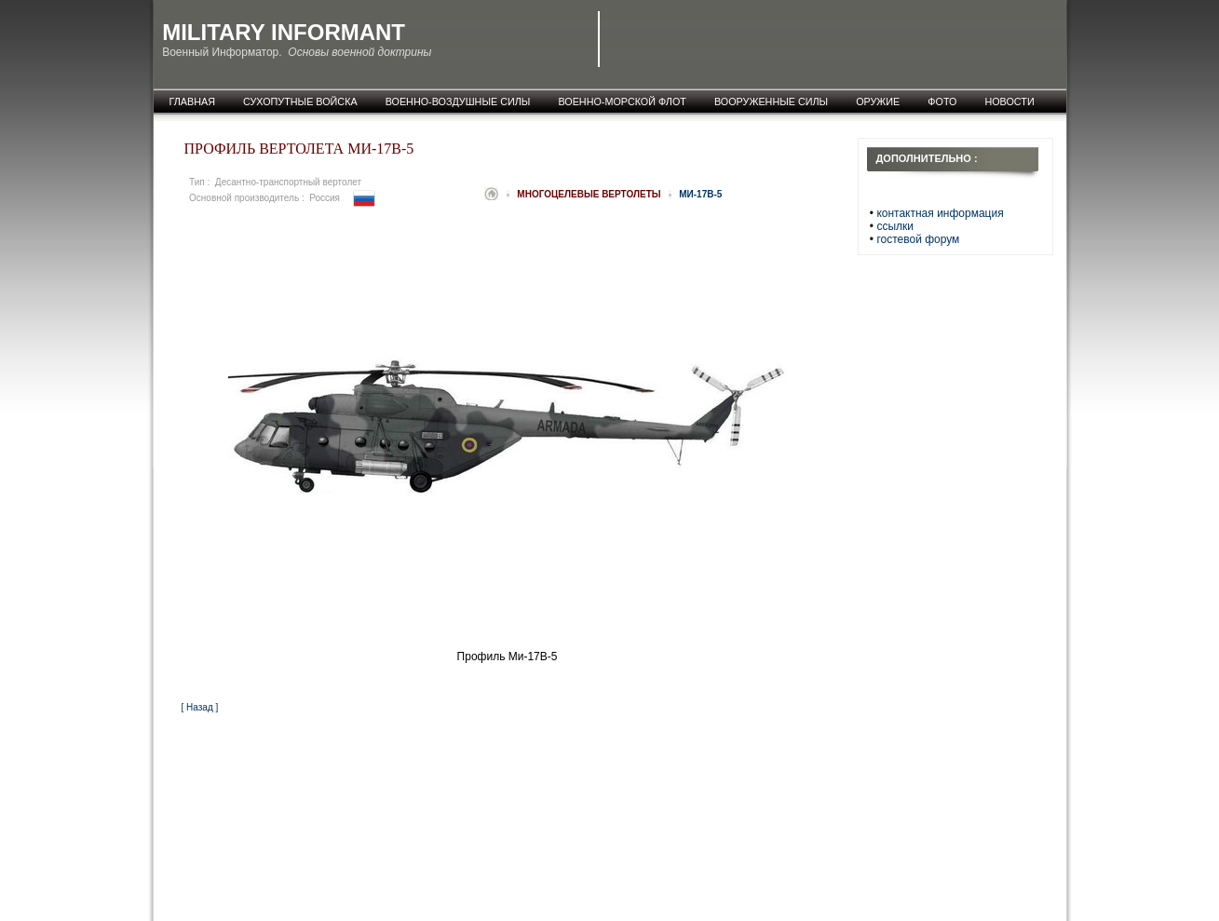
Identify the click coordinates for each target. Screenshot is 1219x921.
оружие (878, 101)
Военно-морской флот (622, 101)
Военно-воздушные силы (458, 101)
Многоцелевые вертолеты (590, 194)
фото (942, 101)
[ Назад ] (200, 707)
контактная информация (939, 213)
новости (1009, 101)
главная (192, 101)
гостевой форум (917, 239)
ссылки (895, 226)
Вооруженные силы (771, 101)
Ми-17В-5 (700, 194)
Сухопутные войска (300, 101)
